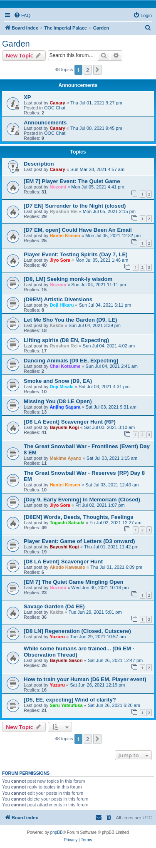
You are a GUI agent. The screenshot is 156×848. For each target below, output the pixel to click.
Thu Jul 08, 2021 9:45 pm (96, 128)
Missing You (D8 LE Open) (58, 401)
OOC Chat (54, 107)
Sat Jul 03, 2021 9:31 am (111, 406)
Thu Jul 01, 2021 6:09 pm (116, 567)
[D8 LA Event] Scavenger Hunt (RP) (70, 422)
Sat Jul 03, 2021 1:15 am (112, 458)
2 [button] (87, 70)
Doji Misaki (61, 386)
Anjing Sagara (65, 406)
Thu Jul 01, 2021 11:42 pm (111, 546)
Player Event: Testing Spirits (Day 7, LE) (76, 254)
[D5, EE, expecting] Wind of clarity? (70, 700)
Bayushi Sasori (66, 660)
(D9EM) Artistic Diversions (58, 299)
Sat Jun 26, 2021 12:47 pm (115, 660)
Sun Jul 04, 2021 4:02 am (109, 345)
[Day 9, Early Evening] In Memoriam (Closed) (82, 499)
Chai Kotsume (65, 366)
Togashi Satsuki (67, 522)
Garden (16, 43)
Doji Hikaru (62, 305)
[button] (97, 70)
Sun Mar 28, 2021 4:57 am (97, 169)
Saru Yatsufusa (66, 705)
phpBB (56, 832)
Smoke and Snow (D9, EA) (58, 381)
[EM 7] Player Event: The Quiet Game (72, 181)
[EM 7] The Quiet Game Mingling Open (74, 582)
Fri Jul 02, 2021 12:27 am (115, 522)
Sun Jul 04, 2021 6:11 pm (105, 305)
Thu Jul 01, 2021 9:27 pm (96, 102)
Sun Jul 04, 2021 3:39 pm (95, 325)
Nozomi (58, 186)
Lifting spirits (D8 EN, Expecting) (66, 340)
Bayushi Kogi (64, 427)
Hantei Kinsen (65, 235)
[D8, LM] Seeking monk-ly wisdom (68, 279)
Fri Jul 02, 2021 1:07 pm (100, 505)
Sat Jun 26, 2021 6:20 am (114, 705)
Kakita (56, 325)
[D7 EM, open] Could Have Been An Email (78, 230)
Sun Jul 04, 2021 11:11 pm (98, 284)
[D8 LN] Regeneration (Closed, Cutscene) (77, 631)
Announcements (45, 122)
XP (27, 97)
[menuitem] (22, 15)
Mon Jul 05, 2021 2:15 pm (109, 211)
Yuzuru (57, 636)
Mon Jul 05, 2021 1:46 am (101, 260)
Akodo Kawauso (67, 567)
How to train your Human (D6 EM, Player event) (85, 679)
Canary (57, 102)
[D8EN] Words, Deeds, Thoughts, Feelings (79, 517)
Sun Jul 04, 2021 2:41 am (112, 366)
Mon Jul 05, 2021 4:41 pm (97, 186)
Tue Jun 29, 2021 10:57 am (98, 636)
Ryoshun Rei (63, 211)
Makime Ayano (65, 458)
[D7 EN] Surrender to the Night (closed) (75, 206)
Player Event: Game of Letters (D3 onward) (79, 541)
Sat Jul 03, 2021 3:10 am (109, 427)
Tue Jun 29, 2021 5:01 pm (95, 612)
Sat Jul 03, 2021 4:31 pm (104, 386)
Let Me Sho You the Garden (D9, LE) (70, 320)
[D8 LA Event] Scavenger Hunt (63, 561)
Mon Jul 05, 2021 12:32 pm (113, 235)
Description (39, 164)
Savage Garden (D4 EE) (54, 606)
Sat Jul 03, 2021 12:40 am (112, 484)
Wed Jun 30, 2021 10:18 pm (100, 587)
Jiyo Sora (60, 260)
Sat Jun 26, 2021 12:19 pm (97, 684)
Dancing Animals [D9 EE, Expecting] (71, 360)
